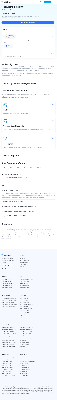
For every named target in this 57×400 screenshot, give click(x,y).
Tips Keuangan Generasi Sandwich (28, 361)
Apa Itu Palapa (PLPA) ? (25, 357)
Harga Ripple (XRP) (24, 317)
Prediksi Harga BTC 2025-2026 (9, 300)
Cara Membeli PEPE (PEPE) (8, 340)
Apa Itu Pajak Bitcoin (24, 367)
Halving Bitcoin (23, 346)
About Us (22, 266)
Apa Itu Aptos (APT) (24, 363)
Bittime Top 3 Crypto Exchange (9, 298)
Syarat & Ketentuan (24, 260)
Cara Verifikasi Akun (24, 281)
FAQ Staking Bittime (24, 285)
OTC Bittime (22, 258)
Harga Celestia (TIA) (24, 312)
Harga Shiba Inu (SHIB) (25, 310)
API (20, 268)
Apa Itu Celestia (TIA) (25, 344)
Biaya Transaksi (23, 264)
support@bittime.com (8, 258)
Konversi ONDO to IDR (7, 285)
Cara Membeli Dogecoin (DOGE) (9, 333)
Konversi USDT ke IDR (7, 279)
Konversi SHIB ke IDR (7, 283)
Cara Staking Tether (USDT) (26, 329)
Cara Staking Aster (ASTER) (26, 331)
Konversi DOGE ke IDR (7, 287)
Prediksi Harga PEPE (6, 363)
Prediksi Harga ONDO (6, 371)
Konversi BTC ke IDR (6, 281)
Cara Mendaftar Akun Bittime (26, 279)
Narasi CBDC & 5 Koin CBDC (8, 375)
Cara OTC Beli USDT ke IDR (8, 302)
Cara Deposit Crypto (24, 287)
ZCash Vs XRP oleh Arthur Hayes (9, 304)
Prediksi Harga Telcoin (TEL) (8, 306)
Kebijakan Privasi (24, 262)
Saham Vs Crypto (24, 359)
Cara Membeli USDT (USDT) (8, 331)
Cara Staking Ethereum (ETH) (26, 327)
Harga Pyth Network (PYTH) (26, 308)
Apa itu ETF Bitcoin (24, 340)
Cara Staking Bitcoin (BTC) (26, 333)
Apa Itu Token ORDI (24, 342)
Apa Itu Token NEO (24, 375)
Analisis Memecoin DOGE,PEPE (9, 357)
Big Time (8, 67)
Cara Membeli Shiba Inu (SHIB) (9, 338)
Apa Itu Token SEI (24, 371)
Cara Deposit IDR (24, 283)
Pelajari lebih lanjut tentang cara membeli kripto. (15, 97)
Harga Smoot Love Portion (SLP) (27, 304)
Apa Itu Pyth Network (25, 369)
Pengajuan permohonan (8, 260)
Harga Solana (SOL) (24, 306)
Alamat (4, 262)
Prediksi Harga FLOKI (7, 365)
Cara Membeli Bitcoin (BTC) (8, 327)
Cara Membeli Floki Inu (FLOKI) (9, 342)
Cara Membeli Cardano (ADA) (8, 346)
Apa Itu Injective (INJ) (25, 365)
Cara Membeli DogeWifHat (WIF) (9, 344)
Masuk (39, 2)
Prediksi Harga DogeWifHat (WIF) (9, 359)
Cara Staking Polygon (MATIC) (27, 336)
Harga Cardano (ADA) (24, 315)
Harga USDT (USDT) (24, 302)
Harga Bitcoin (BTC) (24, 298)
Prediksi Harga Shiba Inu (7, 361)
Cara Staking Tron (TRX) (25, 338)
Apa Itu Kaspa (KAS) (24, 373)
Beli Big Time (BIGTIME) (28, 22)
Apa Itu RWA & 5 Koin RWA (8, 369)
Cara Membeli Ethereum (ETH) (9, 329)
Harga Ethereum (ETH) (25, 300)
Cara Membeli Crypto (6, 336)
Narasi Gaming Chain (6, 373)
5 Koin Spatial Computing (7, 367)
